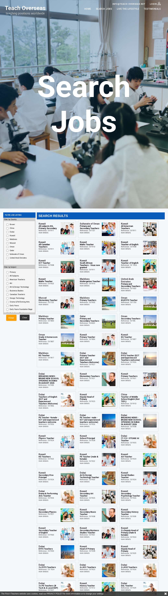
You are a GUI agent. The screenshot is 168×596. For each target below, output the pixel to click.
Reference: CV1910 (87, 247)
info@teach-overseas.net (128, 4)
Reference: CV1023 (128, 288)
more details (43, 233)
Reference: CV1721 (87, 231)
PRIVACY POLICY (55, 594)
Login (155, 3)
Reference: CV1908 (128, 247)
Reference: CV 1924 (129, 265)
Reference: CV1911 (46, 231)
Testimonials (152, 9)
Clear (24, 317)
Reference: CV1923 (46, 284)
